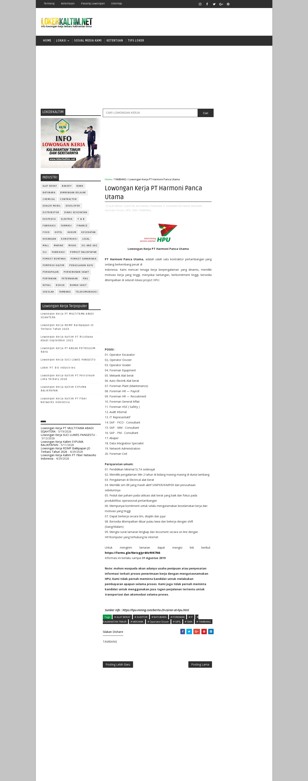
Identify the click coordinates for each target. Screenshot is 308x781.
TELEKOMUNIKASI (87, 292)
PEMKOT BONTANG (54, 259)
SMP (214, 297)
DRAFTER (233, 345)
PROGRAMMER (218, 391)
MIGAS (73, 246)
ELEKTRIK (67, 219)
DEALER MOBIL (52, 206)
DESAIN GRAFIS (249, 338)
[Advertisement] (154, 77)
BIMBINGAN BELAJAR (73, 193)
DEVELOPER (73, 206)
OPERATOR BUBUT (238, 378)
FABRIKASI (49, 226)
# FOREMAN (178, 628)
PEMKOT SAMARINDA (84, 259)
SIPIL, (128, 211)
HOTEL (59, 232)
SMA (214, 283)
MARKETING (216, 372)
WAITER (213, 444)
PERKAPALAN (51, 272)
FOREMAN (254, 352)
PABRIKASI (58, 252)
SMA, (135, 211)
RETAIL (47, 285)
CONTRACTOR (68, 199)
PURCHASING (244, 398)
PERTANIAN (50, 279)
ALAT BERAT (50, 186)
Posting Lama (192, 680)
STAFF (213, 431)
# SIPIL (177, 632)
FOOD (46, 232)
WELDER (228, 444)
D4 (213, 255)
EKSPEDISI (49, 219)
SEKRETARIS (233, 424)
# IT (191, 628)
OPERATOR (215, 378)
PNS (85, 279)
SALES (213, 418)
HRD (244, 358)
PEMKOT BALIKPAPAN (83, 252)
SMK (214, 290)
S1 (213, 276)
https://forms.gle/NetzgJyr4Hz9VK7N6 (132, 558)
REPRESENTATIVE (219, 411)
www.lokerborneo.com (222, 466)
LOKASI (61, 41)
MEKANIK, (197, 206)
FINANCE (82, 226)
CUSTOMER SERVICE (221, 338)
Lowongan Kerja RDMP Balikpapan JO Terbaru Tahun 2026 (65, 450)
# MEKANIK (137, 632)
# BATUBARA (159, 628)
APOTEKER (247, 325)
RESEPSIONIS (244, 411)
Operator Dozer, (115, 211)
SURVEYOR (228, 431)
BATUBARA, (143, 206)
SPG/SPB (252, 424)
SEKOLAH (48, 292)
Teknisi (253, 438)
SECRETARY (244, 418)
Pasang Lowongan (93, 3)
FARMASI (66, 226)
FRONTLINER (217, 358)
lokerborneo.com (177, 775)
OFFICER (250, 372)
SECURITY (215, 424)
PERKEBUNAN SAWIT (76, 272)
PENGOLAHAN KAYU (82, 265)
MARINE (59, 246)
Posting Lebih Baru (118, 680)
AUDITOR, (130, 206)
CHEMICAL (49, 199)
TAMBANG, (145, 211)
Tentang (49, 3)
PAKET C (217, 269)
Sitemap (116, 3)
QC (227, 405)
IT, (164, 206)
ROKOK (60, 285)
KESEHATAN (89, 232)
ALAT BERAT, (116, 206)
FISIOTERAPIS (234, 352)
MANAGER (247, 365)
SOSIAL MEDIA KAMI (88, 41)
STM (214, 304)
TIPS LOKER (136, 41)
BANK (80, 186)
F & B (81, 219)
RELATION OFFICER (246, 405)
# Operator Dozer (158, 632)
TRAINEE (237, 438)
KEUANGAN (49, 239)
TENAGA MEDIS (218, 438)
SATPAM (227, 418)
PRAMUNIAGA (255, 385)
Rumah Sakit (78, 285)
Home (47, 41)
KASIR (233, 365)
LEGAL (86, 239)
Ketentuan (68, 3)
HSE (254, 358)
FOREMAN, (156, 206)
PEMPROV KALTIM (54, 265)
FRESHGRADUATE (223, 262)
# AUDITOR (141, 628)
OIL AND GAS (90, 246)
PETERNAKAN (70, 279)
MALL (46, 246)
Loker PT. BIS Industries (58, 368)
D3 (213, 248)
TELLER (244, 431)
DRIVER (248, 345)
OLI (45, 252)
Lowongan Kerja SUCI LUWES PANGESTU (68, 360)
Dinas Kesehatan (75, 213)
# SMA (189, 632)
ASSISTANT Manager (222, 332)
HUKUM (72, 232)
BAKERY (67, 186)
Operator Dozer (220, 385)
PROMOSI (238, 391)
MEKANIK (234, 372)
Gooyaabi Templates (111, 775)
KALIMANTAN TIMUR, (179, 206)
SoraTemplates (66, 775)
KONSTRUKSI (69, 239)
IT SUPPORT (216, 365)
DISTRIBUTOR (51, 213)
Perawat (215, 405)
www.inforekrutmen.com (223, 470)
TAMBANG (65, 292)
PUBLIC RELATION (220, 398)
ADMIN (213, 325)
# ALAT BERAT (122, 628)
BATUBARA (49, 193)
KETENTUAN (115, 41)
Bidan (244, 332)
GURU (233, 358)
